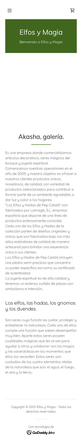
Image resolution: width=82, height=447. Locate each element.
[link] (72, 10)
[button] (9, 10)
